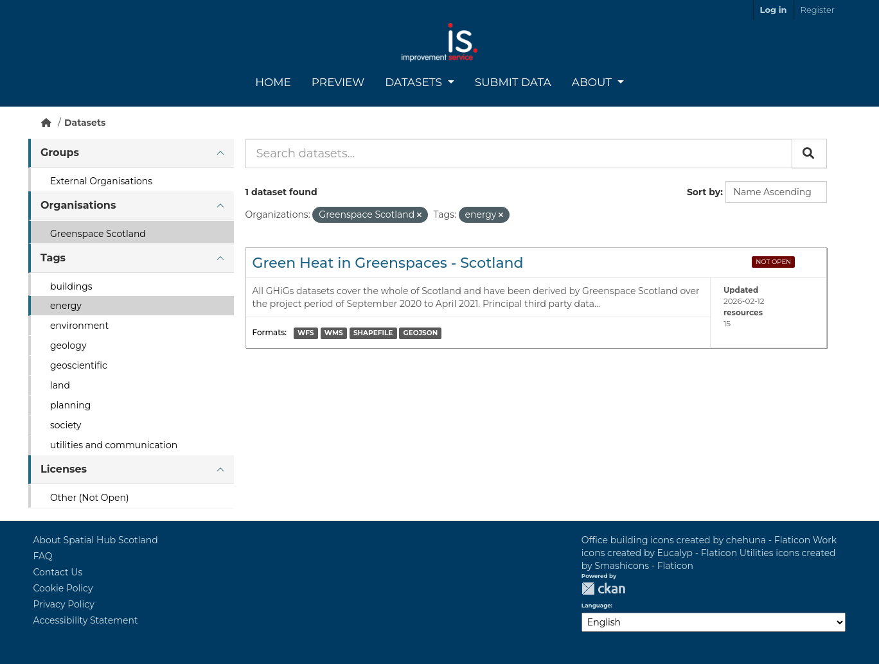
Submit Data (513, 82)
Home (273, 82)
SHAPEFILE (373, 333)
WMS (333, 333)
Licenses (63, 469)
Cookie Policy (63, 588)
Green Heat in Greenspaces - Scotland (388, 263)
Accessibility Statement (85, 620)
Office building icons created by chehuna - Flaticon (696, 540)
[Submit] (809, 153)
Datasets (415, 82)
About (593, 82)
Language (596, 605)
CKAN (603, 588)
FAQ (43, 556)
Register (818, 9)
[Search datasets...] (518, 153)
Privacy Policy (63, 604)
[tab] (131, 153)
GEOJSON (421, 333)
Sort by (703, 192)
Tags (53, 258)
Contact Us (58, 572)
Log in (773, 9)
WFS (305, 333)
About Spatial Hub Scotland (95, 540)
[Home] (46, 122)
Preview (338, 82)
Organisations (78, 205)
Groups (59, 152)
